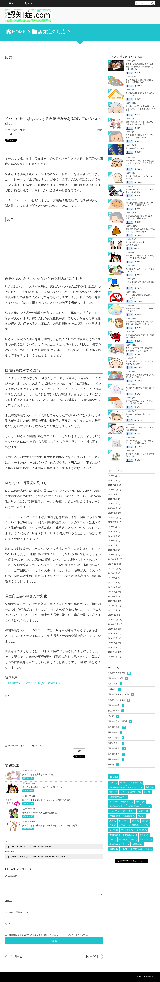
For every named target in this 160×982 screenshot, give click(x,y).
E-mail (10, 912)
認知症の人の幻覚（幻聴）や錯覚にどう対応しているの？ (140, 257)
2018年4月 (112, 541)
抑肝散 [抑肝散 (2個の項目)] (113, 849)
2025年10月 (113, 490)
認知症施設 (115, 683)
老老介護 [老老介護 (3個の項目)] (114, 835)
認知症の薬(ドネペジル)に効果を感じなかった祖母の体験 (139, 442)
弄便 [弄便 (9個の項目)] (147, 792)
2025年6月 (112, 508)
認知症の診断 (116, 737)
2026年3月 (112, 476)
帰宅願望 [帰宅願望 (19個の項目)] (136, 783)
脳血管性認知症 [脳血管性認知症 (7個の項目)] (117, 806)
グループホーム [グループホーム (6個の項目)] (117, 811)
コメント (26, 746)
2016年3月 (112, 657)
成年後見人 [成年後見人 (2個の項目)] (136, 849)
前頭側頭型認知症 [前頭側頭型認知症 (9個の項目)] (118, 797)
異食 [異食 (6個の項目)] (132, 811)
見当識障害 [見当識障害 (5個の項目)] (129, 816)
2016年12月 (113, 615)
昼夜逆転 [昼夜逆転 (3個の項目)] (114, 844)
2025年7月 (112, 503)
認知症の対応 (28, 778)
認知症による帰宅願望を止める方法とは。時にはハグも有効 (49, 825)
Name (9, 901)
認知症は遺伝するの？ (135, 148)
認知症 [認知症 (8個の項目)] (140, 801)
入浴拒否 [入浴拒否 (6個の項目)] (143, 811)
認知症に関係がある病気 (121, 694)
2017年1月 (112, 610)
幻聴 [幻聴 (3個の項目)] (112, 839)
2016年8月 (112, 633)
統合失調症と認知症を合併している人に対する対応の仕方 (140, 136)
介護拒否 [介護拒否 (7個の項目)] (133, 806)
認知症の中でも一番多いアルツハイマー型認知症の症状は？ (140, 402)
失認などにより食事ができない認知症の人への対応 (140, 375)
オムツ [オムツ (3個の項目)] (144, 835)
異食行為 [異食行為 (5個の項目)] (114, 816)
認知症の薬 (115, 732)
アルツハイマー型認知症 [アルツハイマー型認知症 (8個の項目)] (121, 801)
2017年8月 (112, 578)
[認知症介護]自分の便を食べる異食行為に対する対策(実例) (140, 230)
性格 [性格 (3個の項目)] (133, 839)
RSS (30, 3)
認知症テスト (116, 743)
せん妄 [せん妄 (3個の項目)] (113, 830)
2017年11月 (113, 564)
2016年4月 (112, 652)
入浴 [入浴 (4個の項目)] (112, 821)
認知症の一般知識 (118, 678)
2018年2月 (112, 550)
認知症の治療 (116, 705)
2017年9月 (112, 573)
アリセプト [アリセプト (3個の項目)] (127, 830)
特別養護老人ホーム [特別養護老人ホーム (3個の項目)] (138, 825)
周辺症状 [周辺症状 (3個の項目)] (141, 830)
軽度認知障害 (116, 710)
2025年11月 (113, 485)
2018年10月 (113, 522)
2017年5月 (112, 592)
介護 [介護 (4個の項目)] (122, 825)
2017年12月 (113, 559)
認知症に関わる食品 (119, 700)
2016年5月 (112, 647)
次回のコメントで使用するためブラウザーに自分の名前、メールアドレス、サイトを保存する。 (48, 935)
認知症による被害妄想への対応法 (37, 774)
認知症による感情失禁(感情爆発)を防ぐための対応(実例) (139, 217)
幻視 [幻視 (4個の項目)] (112, 825)
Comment (12, 876)
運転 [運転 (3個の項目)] (126, 844)
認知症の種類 (116, 759)
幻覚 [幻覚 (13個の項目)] (150, 787)
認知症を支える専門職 (120, 721)
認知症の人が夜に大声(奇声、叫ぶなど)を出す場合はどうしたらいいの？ (140, 108)
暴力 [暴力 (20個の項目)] (124, 783)
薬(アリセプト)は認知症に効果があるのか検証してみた (139, 81)
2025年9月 (112, 494)
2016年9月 (112, 629)
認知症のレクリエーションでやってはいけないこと (140, 190)
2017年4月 (112, 596)
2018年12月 (113, 517)
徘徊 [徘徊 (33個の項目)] (113, 783)
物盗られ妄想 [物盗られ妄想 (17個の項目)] (117, 787)
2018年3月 (112, 545)
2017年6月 (112, 587)
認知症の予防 (116, 754)
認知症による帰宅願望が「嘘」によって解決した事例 (46, 800)
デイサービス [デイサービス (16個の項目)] (135, 787)
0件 (23, 130)
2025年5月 (112, 513)
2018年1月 (112, 555)
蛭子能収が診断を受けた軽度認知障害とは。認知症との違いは (140, 323)
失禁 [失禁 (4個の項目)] (135, 821)
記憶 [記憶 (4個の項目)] (145, 821)
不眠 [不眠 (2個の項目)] (124, 849)
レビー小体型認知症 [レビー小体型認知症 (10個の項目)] (130, 792)
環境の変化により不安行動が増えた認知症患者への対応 (140, 123)
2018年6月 (112, 531)
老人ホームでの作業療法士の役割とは (39, 813)
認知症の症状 (117, 748)
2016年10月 (113, 624)
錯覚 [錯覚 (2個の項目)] (149, 849)
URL (10, 924)
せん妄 (113, 716)
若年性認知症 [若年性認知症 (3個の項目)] (130, 835)
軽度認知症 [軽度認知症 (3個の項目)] (146, 839)
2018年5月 (112, 536)
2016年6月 (112, 643)
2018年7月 (112, 527)
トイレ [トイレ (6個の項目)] (146, 806)
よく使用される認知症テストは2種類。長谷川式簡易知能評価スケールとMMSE (140, 66)
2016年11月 (113, 619)
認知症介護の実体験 (119, 673)
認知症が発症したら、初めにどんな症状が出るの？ (140, 362)
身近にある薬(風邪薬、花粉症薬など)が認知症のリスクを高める (140, 349)
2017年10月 (113, 568)
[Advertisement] (54, 84)
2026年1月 (112, 480)
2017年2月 (112, 606)
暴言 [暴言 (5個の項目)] (141, 816)
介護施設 (114, 689)
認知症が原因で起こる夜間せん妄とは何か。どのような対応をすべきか (140, 163)
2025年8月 (112, 499)
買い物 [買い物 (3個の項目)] (123, 839)
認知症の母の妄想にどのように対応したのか (42, 787)
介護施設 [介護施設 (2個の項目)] (137, 844)
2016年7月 (112, 638)
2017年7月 (112, 582)
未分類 (113, 764)
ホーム (15, 3)
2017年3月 (112, 601)
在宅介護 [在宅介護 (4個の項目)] (124, 821)
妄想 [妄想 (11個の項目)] (113, 792)
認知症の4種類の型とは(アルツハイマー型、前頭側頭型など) (140, 204)
